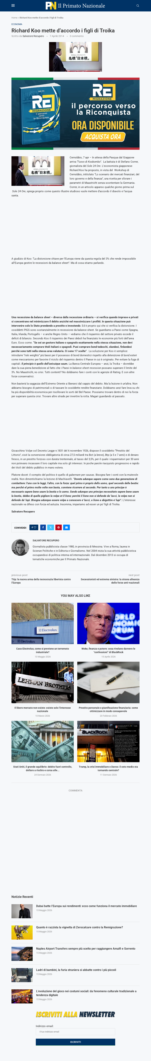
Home (14, 17)
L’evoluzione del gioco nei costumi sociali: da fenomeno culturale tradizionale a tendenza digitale (86, 993)
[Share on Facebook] (43, 527)
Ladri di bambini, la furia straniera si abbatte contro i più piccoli (76, 970)
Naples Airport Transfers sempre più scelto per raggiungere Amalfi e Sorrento (85, 948)
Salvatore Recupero (33, 36)
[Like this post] (35, 527)
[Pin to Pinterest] (58, 527)
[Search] (138, 5)
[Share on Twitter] (50, 527)
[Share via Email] (66, 527)
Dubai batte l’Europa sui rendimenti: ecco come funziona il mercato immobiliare (86, 906)
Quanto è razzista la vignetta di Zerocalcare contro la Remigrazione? (79, 927)
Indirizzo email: (75, 1030)
